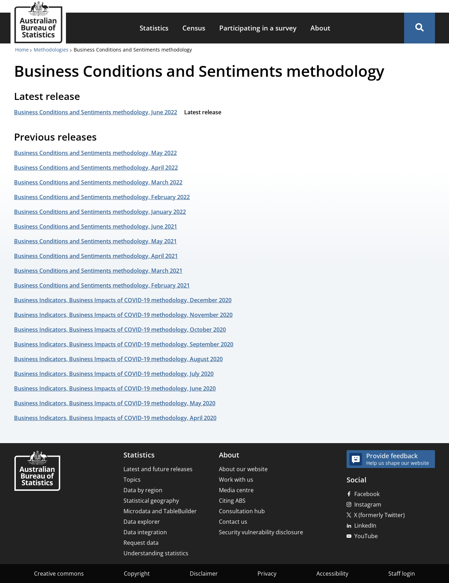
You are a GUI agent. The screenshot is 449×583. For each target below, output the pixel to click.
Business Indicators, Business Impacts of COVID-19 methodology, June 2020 (115, 388)
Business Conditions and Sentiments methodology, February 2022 (102, 197)
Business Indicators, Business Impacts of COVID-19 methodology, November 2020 (123, 315)
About (320, 27)
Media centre (236, 490)
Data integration (145, 532)
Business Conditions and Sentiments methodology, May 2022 (95, 153)
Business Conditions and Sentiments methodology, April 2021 (96, 256)
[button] (419, 28)
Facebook (367, 494)
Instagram (367, 504)
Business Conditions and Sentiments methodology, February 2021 (102, 285)
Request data (141, 543)
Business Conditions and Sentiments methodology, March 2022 (98, 182)
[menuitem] (154, 28)
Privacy (266, 573)
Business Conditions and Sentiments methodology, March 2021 (98, 270)
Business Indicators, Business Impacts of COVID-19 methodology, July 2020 (114, 374)
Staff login (401, 573)
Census (193, 27)
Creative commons (59, 573)
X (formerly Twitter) (379, 515)
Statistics (154, 27)
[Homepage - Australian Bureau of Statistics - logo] (38, 22)
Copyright (137, 573)
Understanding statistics (155, 553)
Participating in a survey (257, 27)
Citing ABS (232, 500)
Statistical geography (151, 500)
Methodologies (51, 49)
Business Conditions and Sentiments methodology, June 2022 (95, 112)
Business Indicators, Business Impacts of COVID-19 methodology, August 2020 (118, 359)
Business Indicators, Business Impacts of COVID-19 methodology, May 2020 (114, 403)
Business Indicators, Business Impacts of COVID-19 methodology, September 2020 (123, 344)
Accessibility (332, 573)
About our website (243, 469)
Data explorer (141, 522)
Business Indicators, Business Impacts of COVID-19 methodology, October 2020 (120, 329)
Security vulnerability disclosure (261, 532)
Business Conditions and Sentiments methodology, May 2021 (95, 241)
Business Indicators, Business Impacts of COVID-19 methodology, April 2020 (115, 418)
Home (22, 49)
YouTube (366, 536)
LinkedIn (365, 525)
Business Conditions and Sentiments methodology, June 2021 (95, 226)
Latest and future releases (158, 469)
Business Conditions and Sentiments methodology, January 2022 (100, 212)
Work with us (236, 479)
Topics (132, 479)
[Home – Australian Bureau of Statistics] (37, 471)
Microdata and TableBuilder (160, 511)
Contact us (233, 522)
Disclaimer (204, 573)
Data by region (142, 490)
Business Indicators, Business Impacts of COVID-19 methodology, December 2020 (123, 300)
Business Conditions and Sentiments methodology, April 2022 (96, 167)
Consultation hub (242, 511)
